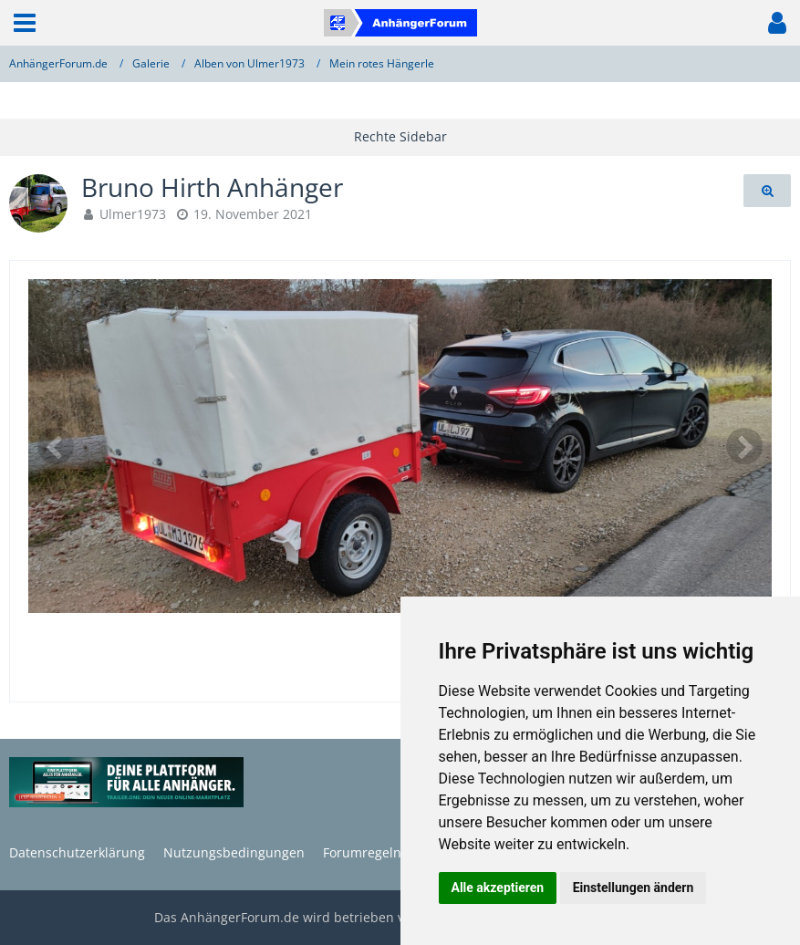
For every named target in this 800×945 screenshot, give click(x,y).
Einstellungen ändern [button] (633, 887)
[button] (24, 22)
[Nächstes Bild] (744, 446)
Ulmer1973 (132, 214)
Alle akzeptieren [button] (498, 887)
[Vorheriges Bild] (55, 446)
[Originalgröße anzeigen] (767, 191)
